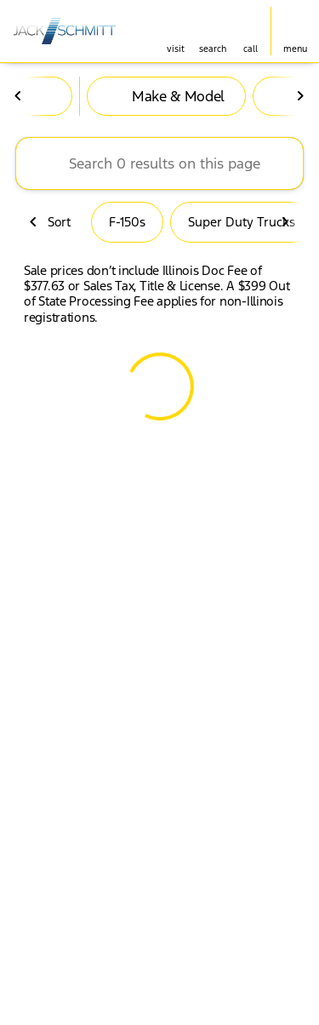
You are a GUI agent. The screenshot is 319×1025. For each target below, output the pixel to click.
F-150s (127, 222)
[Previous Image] (18, 96)
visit (176, 48)
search (212, 48)
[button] (175, 31)
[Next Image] (300, 96)
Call (250, 48)
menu (295, 48)
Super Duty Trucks (241, 222)
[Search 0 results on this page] (159, 163)
